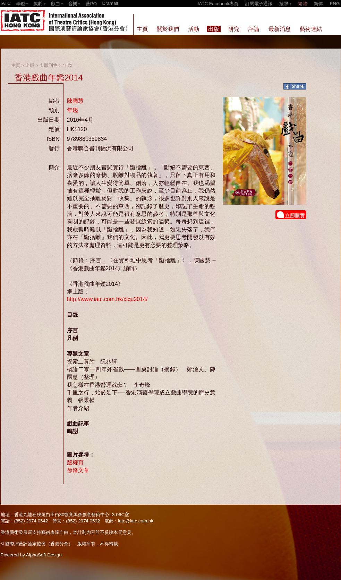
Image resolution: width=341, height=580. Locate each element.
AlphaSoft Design (44, 554)
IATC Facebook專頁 (218, 3)
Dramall (110, 3)
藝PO (91, 3)
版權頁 (75, 463)
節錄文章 (78, 470)
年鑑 (67, 65)
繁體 (302, 3)
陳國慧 (75, 101)
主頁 (15, 65)
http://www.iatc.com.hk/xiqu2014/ (107, 299)
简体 (318, 3)
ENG (335, 3)
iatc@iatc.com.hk (135, 520)
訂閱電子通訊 (258, 3)
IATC (6, 3)
